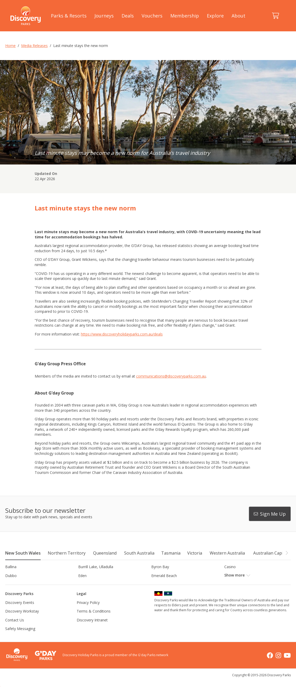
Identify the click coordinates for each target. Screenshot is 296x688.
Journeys (104, 16)
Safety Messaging (20, 637)
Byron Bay (160, 566)
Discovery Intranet (92, 628)
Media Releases (34, 45)
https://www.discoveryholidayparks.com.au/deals (122, 334)
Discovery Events (19, 611)
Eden (82, 575)
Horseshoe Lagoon (167, 584)
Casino (230, 566)
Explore (215, 16)
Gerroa (11, 584)
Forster (230, 575)
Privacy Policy (88, 611)
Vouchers (152, 16)
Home (10, 45)
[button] (286, 553)
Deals (128, 16)
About (238, 16)
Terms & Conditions (94, 620)
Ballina (10, 566)
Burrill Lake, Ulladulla (95, 566)
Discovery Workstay (22, 620)
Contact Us (14, 628)
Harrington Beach (93, 584)
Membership (184, 16)
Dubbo (11, 575)
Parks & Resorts (69, 16)
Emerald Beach (164, 575)
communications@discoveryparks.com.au (171, 376)
